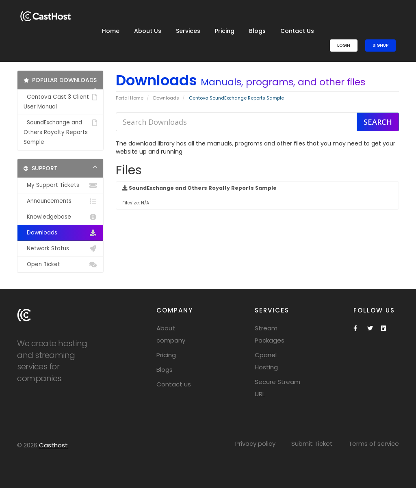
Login (343, 45)
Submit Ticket (312, 443)
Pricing (224, 31)
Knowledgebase (60, 217)
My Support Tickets (60, 185)
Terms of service (374, 443)
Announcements (60, 201)
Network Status (60, 249)
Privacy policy (255, 443)
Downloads (166, 98)
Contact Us (297, 31)
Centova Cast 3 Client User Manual (60, 101)
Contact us (173, 384)
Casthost (53, 445)
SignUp (380, 45)
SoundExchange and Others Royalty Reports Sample (60, 132)
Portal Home (129, 98)
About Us (147, 31)
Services (188, 31)
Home (110, 31)
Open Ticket (60, 264)
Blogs (257, 31)
